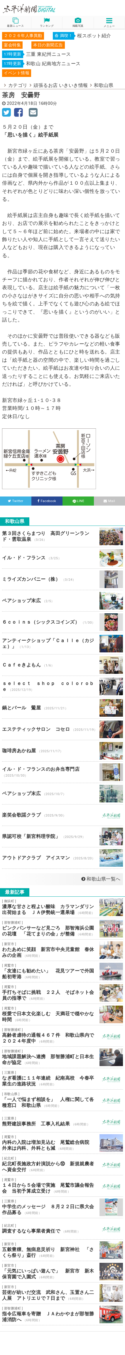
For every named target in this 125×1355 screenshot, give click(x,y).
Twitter (15, 501)
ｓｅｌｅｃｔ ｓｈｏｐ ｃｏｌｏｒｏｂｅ (62, 686)
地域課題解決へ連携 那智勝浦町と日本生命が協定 (62, 1057)
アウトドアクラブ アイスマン (62, 857)
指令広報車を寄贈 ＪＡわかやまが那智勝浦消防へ (62, 1314)
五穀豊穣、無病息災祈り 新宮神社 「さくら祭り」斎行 (62, 1250)
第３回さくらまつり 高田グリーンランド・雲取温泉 (62, 536)
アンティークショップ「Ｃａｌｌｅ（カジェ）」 (62, 643)
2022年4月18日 (22, 103)
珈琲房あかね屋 (62, 750)
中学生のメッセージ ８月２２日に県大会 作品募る (62, 1207)
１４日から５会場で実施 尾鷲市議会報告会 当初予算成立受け (62, 1185)
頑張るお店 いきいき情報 (60, 85)
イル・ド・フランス (62, 557)
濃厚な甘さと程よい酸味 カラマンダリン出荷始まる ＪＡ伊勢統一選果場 (62, 907)
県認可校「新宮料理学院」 (62, 836)
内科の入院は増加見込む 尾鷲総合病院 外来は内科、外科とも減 (62, 1143)
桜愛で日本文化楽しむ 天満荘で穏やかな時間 (62, 1014)
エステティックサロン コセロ (62, 729)
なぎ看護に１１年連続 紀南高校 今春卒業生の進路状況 (62, 1078)
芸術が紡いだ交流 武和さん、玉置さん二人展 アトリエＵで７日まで (62, 1293)
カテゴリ (18, 85)
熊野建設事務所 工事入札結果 (62, 1121)
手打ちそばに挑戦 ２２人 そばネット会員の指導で (62, 993)
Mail (109, 501)
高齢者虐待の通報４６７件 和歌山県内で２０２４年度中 (62, 1035)
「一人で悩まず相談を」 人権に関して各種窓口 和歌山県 (62, 1100)
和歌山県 (103, 85)
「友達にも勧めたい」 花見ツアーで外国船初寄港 (62, 971)
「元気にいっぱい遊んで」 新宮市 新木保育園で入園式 (62, 1271)
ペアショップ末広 (62, 600)
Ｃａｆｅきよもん (62, 665)
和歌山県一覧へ (101, 879)
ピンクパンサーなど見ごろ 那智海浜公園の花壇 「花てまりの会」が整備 (62, 928)
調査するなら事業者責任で (62, 1228)
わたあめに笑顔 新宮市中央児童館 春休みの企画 (62, 950)
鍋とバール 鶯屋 (62, 707)
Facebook (47, 501)
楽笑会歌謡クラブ (62, 815)
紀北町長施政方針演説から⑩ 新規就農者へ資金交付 (62, 1164)
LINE (78, 501)
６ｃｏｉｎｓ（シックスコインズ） (62, 622)
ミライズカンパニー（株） (62, 579)
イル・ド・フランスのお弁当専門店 (62, 772)
